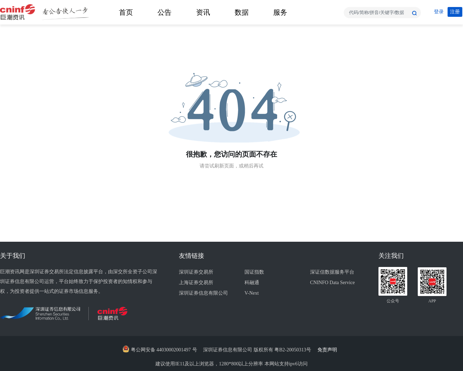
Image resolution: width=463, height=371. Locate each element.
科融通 (251, 282)
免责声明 (329, 349)
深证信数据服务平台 (332, 272)
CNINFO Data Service (332, 282)
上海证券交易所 (196, 282)
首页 (126, 12)
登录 (439, 11)
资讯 (203, 12)
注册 (455, 11)
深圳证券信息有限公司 (203, 293)
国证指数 (254, 272)
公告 (164, 12)
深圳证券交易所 (196, 272)
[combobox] (382, 12)
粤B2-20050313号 (293, 349)
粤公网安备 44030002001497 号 (159, 349)
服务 (280, 12)
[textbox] (382, 12)
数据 (242, 12)
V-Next (251, 293)
